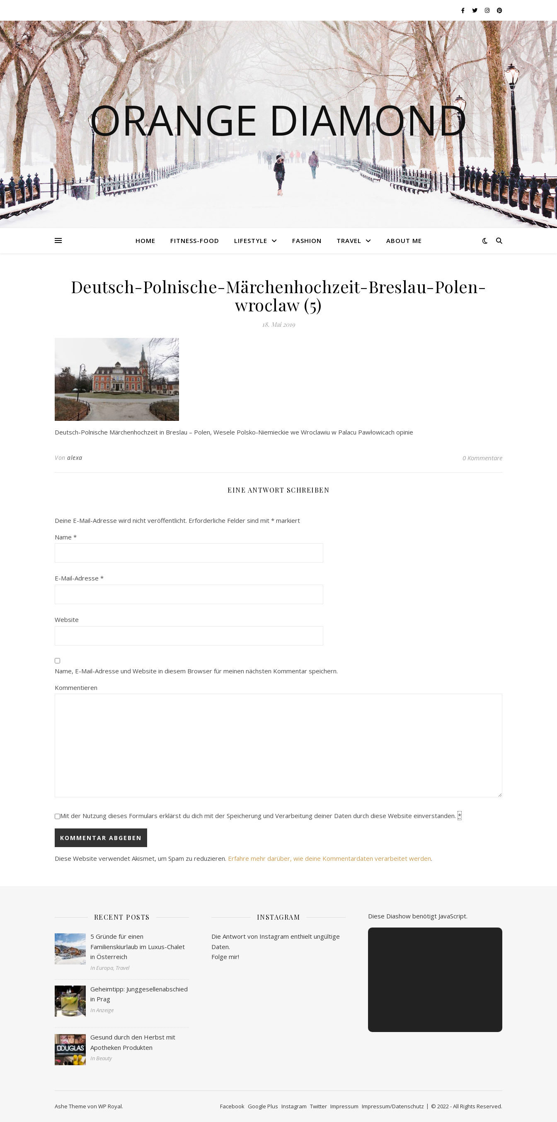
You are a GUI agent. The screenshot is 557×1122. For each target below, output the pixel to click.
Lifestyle (250, 240)
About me (404, 240)
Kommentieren (76, 687)
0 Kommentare (482, 458)
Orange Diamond (278, 119)
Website (67, 619)
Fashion (307, 240)
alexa (74, 457)
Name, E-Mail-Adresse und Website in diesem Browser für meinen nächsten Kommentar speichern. (196, 671)
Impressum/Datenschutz (393, 1106)
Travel (349, 240)
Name (66, 537)
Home (145, 240)
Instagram (294, 1106)
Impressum (344, 1106)
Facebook (232, 1106)
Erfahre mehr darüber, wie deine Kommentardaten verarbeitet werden (329, 858)
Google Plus (263, 1106)
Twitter (318, 1106)
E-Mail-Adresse (79, 578)
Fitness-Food (194, 240)
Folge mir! (225, 956)
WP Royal (110, 1106)
